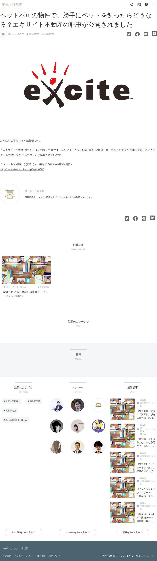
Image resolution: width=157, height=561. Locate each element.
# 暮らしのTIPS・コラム (15, 420)
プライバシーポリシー (24, 556)
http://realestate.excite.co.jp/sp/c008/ (22, 169)
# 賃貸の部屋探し (12, 401)
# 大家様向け (10, 410)
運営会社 (41, 556)
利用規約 (7, 556)
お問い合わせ (54, 556)
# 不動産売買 (34, 401)
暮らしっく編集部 (16, 34)
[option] (26, 278)
